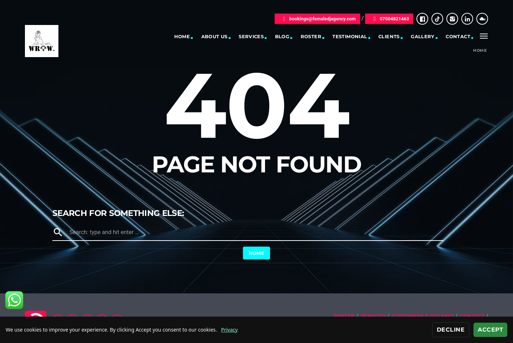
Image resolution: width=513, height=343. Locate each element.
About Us (214, 36)
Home (182, 36)
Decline (451, 329)
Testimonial (349, 36)
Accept (490, 329)
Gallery (423, 36)
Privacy (229, 329)
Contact (458, 36)
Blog (282, 36)
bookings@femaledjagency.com (317, 19)
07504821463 (389, 19)
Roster (311, 36)
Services (251, 36)
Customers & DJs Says (423, 316)
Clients (389, 36)
